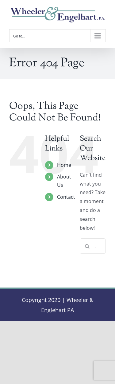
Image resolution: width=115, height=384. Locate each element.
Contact (66, 197)
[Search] (87, 246)
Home (64, 165)
